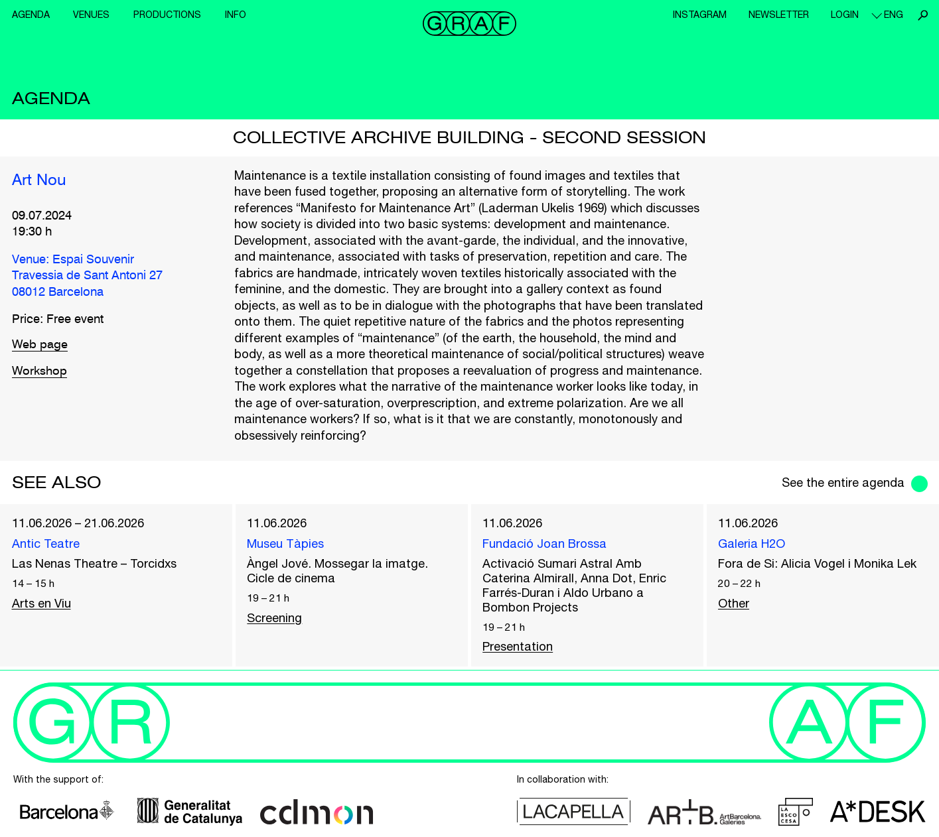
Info (235, 14)
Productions (167, 14)
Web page (40, 344)
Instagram (700, 14)
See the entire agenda (843, 482)
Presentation (517, 647)
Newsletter (779, 14)
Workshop (40, 371)
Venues (91, 14)
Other (733, 603)
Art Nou (39, 180)
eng (893, 14)
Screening (274, 618)
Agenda (31, 14)
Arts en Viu (41, 603)
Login (845, 14)
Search (922, 15)
